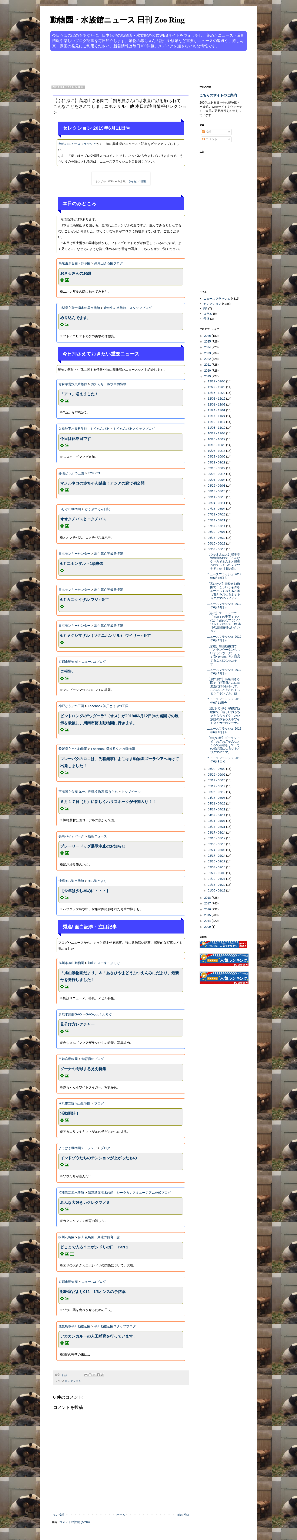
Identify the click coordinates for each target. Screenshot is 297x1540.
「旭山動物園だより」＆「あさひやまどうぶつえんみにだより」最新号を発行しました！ (119, 976)
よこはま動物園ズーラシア (78, 1148)
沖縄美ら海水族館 (71, 881)
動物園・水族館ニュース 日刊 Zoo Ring (117, 20)
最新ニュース (97, 836)
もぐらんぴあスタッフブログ (134, 428)
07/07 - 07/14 (217, 526)
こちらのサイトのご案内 (218, 95)
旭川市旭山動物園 (71, 963)
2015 (208, 915)
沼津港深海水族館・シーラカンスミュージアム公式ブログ (129, 1192)
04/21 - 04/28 (217, 803)
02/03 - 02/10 (217, 867)
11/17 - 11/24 (217, 416)
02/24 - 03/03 (217, 850)
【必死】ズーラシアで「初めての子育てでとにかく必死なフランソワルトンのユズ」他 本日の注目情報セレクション (224, 622)
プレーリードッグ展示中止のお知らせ (92, 846)
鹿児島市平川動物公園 (74, 1326)
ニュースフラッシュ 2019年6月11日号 (224, 700)
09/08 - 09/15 (217, 474)
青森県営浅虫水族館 (73, 384)
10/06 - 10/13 (217, 450)
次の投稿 (58, 1514)
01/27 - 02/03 (217, 873)
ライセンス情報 (137, 181)
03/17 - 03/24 (217, 832)
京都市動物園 (68, 661)
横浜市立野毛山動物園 (74, 1103)
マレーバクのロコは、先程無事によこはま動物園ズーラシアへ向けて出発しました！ (119, 762)
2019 (208, 376)
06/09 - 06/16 (217, 549)
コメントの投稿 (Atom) (74, 1522)
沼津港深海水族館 (71, 1192)
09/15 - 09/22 (217, 468)
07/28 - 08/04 (217, 508)
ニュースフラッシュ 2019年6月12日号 (224, 671)
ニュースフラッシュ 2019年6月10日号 (224, 730)
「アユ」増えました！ (79, 394)
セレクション (73, 1381)
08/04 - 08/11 (217, 503)
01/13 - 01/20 (217, 884)
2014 (208, 920)
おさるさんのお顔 (75, 273)
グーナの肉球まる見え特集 (83, 1069)
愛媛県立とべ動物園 (73, 749)
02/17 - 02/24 (217, 855)
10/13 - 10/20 (217, 445)
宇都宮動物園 (68, 1059)
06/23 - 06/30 (217, 537)
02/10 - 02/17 (217, 861)
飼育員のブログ (92, 1059)
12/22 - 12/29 (217, 387)
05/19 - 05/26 (217, 780)
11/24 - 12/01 (217, 410)
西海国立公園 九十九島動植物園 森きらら (88, 791)
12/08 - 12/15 (217, 398)
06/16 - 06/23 (217, 543)
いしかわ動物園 (70, 509)
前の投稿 (183, 1514)
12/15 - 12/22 (217, 392)
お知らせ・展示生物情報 (108, 384)
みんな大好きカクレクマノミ (85, 1202)
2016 (208, 909)
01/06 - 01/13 (217, 890)
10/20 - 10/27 (217, 439)
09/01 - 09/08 (217, 480)
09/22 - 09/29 (217, 462)
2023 (208, 353)
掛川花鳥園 (66, 1237)
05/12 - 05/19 (217, 786)
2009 (208, 926)
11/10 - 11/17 (217, 422)
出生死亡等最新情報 (108, 553)
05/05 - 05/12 (217, 792)
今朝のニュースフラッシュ (77, 144)
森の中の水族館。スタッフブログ (128, 308)
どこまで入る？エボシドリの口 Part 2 (94, 1247)
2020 (208, 370)
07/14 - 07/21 (217, 520)
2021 (208, 364)
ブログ (99, 1103)
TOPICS (94, 473)
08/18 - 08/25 (217, 491)
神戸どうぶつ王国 (71, 706)
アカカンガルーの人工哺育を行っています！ (98, 1336)
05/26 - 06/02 (217, 774)
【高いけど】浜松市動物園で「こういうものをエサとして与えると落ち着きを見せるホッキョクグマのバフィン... (223, 591)
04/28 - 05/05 (217, 797)
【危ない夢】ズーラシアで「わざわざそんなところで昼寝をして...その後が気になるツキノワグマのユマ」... (223, 745)
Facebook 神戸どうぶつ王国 (108, 706)
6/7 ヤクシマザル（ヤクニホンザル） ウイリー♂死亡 (105, 635)
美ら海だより (97, 881)
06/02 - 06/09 (217, 769)
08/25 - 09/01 (217, 485)
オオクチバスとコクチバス (83, 519)
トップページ (131, 791)
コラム (207, 313)
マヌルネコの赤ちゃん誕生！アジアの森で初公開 (102, 483)
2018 (208, 897)
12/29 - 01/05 (217, 381)
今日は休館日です (75, 439)
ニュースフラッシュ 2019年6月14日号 (224, 605)
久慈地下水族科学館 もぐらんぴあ (84, 428)
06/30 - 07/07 (217, 531)
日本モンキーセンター (74, 553)
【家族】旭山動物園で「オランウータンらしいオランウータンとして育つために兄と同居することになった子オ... (223, 655)
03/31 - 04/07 (217, 821)
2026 (208, 335)
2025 (208, 341)
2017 (208, 903)
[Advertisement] (132, 67)
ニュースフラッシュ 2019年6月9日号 (224, 759)
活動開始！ (69, 1113)
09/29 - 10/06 (217, 456)
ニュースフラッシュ (216, 298)
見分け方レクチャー (77, 1024)
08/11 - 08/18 (217, 497)
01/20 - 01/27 (217, 878)
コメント (209, 139)
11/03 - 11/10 (217, 427)
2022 (208, 359)
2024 (208, 347)
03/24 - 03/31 (217, 826)
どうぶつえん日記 (97, 509)
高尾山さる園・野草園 (74, 263)
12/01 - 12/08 (217, 404)
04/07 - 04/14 (217, 815)
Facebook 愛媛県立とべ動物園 (113, 749)
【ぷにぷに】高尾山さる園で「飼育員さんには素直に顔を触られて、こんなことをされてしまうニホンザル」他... (223, 686)
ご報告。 (68, 671)
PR (205, 308)
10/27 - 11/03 (217, 433)
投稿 (206, 131)
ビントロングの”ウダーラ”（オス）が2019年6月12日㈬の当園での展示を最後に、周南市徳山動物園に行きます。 (119, 719)
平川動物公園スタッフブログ (115, 1326)
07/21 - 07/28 (217, 514)
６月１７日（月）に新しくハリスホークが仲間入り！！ (108, 802)
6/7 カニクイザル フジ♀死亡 (84, 600)
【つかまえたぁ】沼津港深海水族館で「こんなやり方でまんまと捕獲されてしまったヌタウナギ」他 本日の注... (223, 561)
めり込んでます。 (75, 318)
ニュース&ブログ (93, 661)
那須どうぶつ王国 (71, 473)
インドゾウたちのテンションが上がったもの (98, 1158)
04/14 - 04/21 (217, 809)
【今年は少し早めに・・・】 (85, 891)
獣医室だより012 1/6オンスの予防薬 (93, 1292)
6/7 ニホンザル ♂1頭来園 (81, 564)
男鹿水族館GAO (70, 1014)
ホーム (120, 1514)
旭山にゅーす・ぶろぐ (104, 963)
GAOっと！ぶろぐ (99, 1014)
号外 (206, 318)
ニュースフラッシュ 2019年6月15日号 (224, 576)
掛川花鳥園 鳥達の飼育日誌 (99, 1237)
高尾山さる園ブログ (108, 263)
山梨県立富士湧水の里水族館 (79, 308)
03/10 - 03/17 (217, 838)
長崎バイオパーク (71, 836)
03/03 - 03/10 (217, 844)
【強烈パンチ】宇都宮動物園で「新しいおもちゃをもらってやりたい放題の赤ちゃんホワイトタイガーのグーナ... (223, 715)
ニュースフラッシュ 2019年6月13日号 (224, 638)
